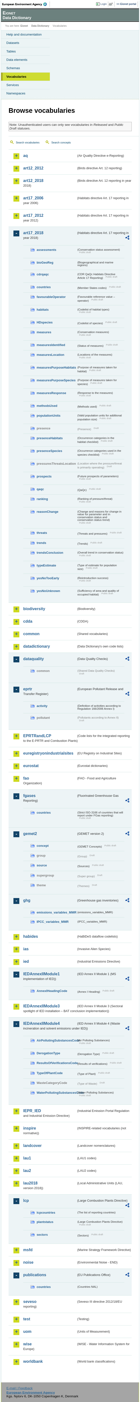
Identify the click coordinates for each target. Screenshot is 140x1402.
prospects (44, 476)
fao (26, 778)
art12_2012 (33, 168)
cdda (27, 621)
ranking (42, 499)
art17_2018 (33, 233)
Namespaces (15, 93)
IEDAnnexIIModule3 (41, 1006)
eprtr (27, 689)
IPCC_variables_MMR (53, 922)
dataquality (33, 659)
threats (42, 533)
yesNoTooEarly (48, 578)
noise (28, 1262)
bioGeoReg (45, 262)
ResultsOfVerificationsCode (56, 1063)
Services (12, 85)
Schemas (13, 68)
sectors (42, 1234)
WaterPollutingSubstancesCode (56, 1092)
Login (103, 3)
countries (44, 287)
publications (34, 1275)
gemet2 (30, 834)
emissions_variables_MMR (56, 912)
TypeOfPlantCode (50, 1073)
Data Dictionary (40, 26)
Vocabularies (16, 76)
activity (42, 706)
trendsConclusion (50, 552)
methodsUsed (47, 406)
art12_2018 (33, 181)
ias (26, 949)
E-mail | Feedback (19, 1388)
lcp (26, 1200)
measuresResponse (51, 393)
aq (25, 156)
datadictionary (36, 646)
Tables (11, 51)
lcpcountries (46, 1212)
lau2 (27, 1171)
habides (30, 936)
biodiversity (34, 609)
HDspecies (45, 322)
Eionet (24, 26)
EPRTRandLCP (37, 736)
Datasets (12, 43)
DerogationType (48, 1053)
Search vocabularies (28, 142)
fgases (29, 796)
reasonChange (47, 512)
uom (27, 1331)
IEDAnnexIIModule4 (41, 1023)
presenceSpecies (49, 451)
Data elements (16, 60)
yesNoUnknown (48, 591)
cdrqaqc (43, 274)
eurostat (31, 766)
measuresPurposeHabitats (56, 367)
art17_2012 (33, 215)
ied (26, 961)
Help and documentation (24, 34)
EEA (26, 4)
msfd (27, 1250)
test (26, 1319)
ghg (26, 900)
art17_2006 (33, 198)
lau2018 (30, 1183)
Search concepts (61, 142)
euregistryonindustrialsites (48, 753)
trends (41, 543)
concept (43, 846)
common (31, 634)
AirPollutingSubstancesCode (56, 1040)
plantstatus (45, 1222)
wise (27, 1344)
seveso (29, 1301)
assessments (46, 250)
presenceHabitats (50, 438)
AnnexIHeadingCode (52, 991)
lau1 (27, 1158)
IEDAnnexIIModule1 (41, 974)
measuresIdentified (51, 345)
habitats (43, 309)
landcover (32, 1146)
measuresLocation (50, 355)
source (42, 865)
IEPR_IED (32, 1111)
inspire (29, 1128)
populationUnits (48, 415)
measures (44, 332)
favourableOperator (51, 297)
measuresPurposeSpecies (56, 380)
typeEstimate (46, 565)
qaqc (40, 489)
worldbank (33, 1361)
